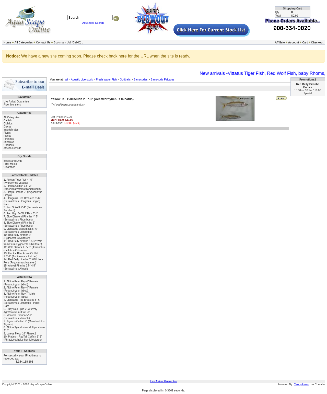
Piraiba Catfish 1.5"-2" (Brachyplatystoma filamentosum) (22, 187)
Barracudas (141, 79)
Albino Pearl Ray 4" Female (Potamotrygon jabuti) (21, 283)
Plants (7, 132)
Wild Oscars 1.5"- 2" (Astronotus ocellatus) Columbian (24, 249)
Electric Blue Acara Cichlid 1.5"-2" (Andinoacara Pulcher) (21, 255)
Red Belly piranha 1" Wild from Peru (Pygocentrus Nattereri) (23, 261)
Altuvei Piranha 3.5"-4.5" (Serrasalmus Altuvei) (20, 267)
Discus (7, 126)
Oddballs (9, 145)
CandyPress (301, 384)
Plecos (7, 135)
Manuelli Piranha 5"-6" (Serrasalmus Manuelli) (18, 317)
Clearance (9, 167)
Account (293, 42)
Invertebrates (11, 129)
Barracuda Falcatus (162, 79)
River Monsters (12, 104)
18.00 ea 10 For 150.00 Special (308, 92)
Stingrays (9, 142)
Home (7, 42)
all (66, 79)
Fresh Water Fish (106, 79)
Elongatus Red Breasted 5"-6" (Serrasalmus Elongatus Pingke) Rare (22, 201)
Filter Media (10, 164)
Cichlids (8, 123)
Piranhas (9, 138)
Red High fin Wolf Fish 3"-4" (22, 213)
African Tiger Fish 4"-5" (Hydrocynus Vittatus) (18, 181)
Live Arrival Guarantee (16, 101)
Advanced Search (93, 22)
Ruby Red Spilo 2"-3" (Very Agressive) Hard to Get (20, 311)
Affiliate (280, 42)
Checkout (317, 42)
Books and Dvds (13, 160)
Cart (305, 42)
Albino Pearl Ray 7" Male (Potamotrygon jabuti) (19, 295)
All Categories (24, 42)
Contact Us (43, 42)
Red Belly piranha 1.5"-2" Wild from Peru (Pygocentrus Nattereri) (23, 243)
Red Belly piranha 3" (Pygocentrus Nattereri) (17, 236)
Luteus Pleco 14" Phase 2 (21, 333)
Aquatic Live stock (82, 79)
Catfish (7, 120)
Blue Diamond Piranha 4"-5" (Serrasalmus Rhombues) (21, 218)
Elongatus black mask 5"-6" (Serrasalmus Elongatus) (21, 230)
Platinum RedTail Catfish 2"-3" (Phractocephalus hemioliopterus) (23, 338)
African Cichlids (12, 148)
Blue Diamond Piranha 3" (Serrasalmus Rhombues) (19, 224)
